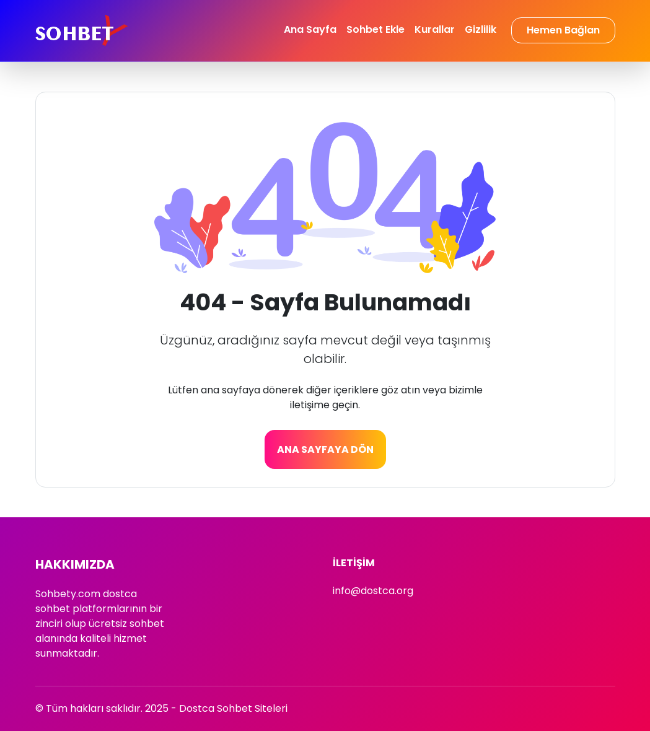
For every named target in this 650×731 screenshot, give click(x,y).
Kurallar (435, 29)
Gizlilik (480, 29)
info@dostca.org (373, 591)
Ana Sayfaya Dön (325, 449)
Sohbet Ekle (375, 29)
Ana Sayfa (310, 29)
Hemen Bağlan (563, 30)
